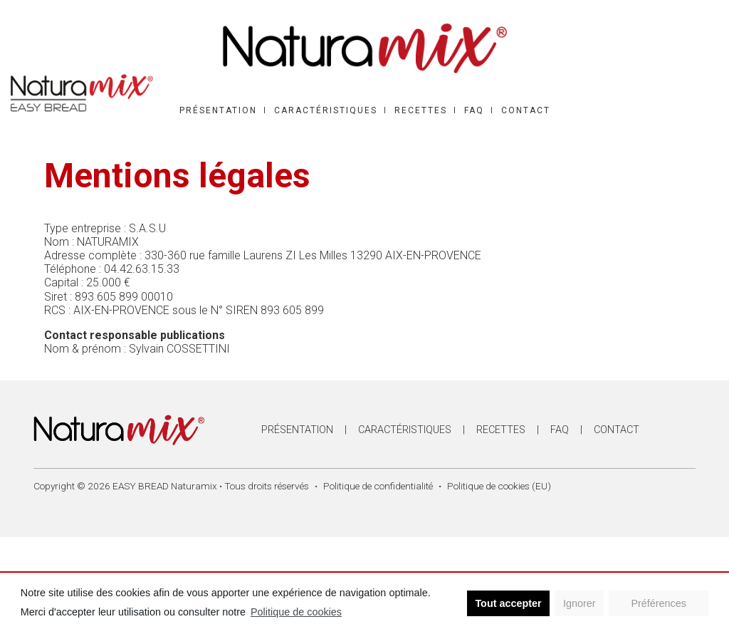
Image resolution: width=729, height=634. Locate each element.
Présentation (218, 110)
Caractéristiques (325, 110)
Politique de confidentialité (378, 486)
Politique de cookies (296, 612)
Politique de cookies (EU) (499, 486)
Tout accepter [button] (508, 603)
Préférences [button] (658, 603)
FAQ (474, 110)
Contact (525, 110)
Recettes (420, 110)
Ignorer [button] (579, 603)
